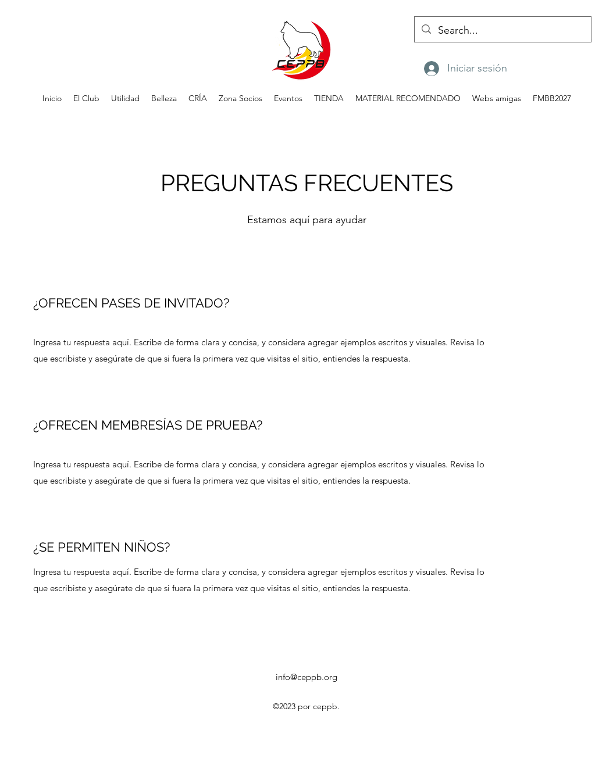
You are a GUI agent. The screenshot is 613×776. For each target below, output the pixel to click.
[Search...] (502, 31)
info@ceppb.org (306, 676)
